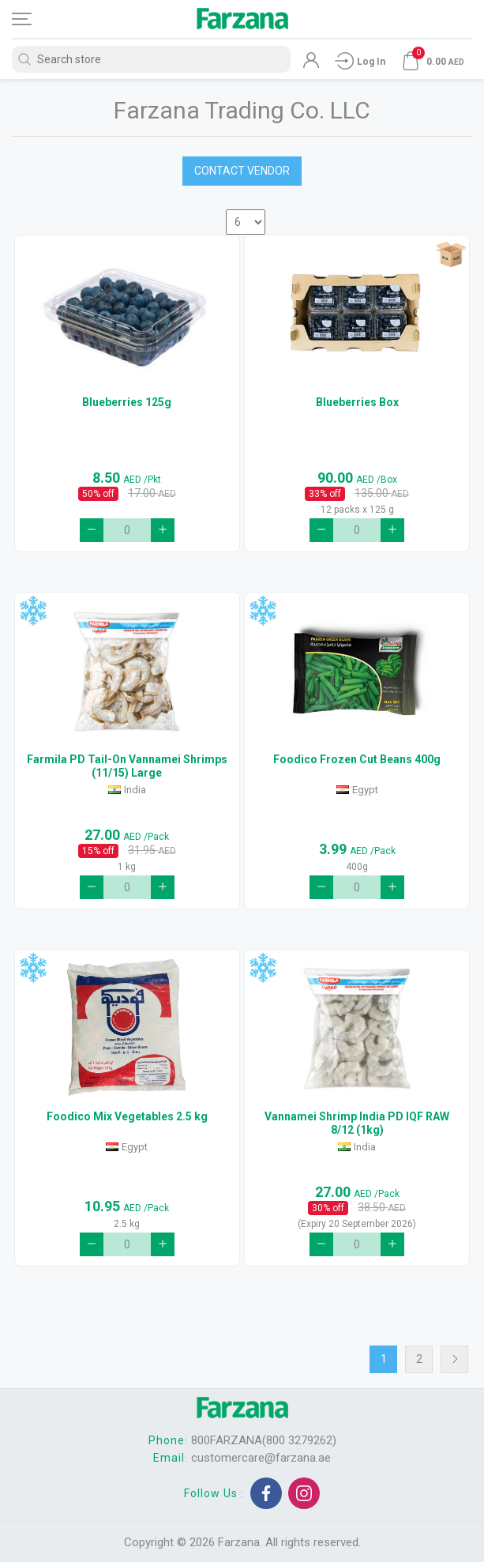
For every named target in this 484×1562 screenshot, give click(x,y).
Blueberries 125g (126, 402)
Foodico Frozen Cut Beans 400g (357, 759)
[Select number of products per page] (245, 222)
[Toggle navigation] (35, 19)
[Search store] (151, 59)
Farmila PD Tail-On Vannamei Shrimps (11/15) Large (127, 766)
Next (454, 1359)
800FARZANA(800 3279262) (263, 1440)
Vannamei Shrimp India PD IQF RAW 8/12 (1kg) (357, 1123)
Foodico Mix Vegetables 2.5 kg (127, 1116)
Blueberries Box (357, 402)
